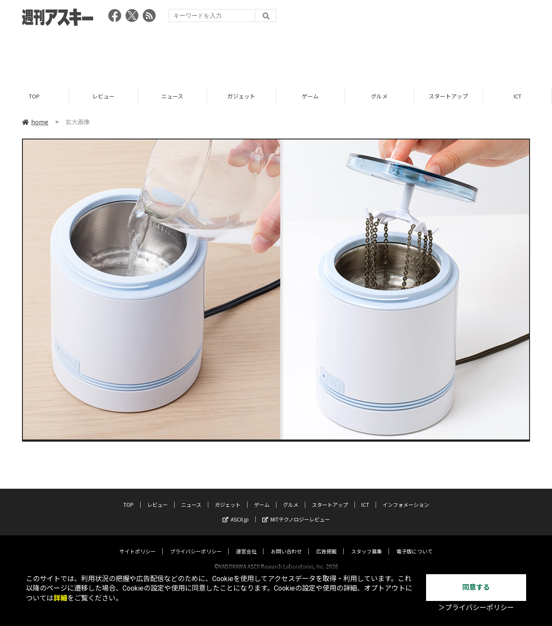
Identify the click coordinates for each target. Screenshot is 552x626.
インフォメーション (406, 496)
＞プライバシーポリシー (476, 608)
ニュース (172, 96)
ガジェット (241, 96)
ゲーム (310, 96)
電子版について (414, 543)
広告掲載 (326, 543)
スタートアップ (448, 96)
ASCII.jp (236, 511)
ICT (517, 96)
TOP (34, 96)
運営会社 (246, 543)
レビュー (103, 96)
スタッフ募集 (366, 543)
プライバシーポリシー (196, 543)
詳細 (60, 598)
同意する (476, 587)
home (35, 121)
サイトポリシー (137, 543)
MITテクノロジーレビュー (296, 511)
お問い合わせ (286, 543)
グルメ (379, 96)
